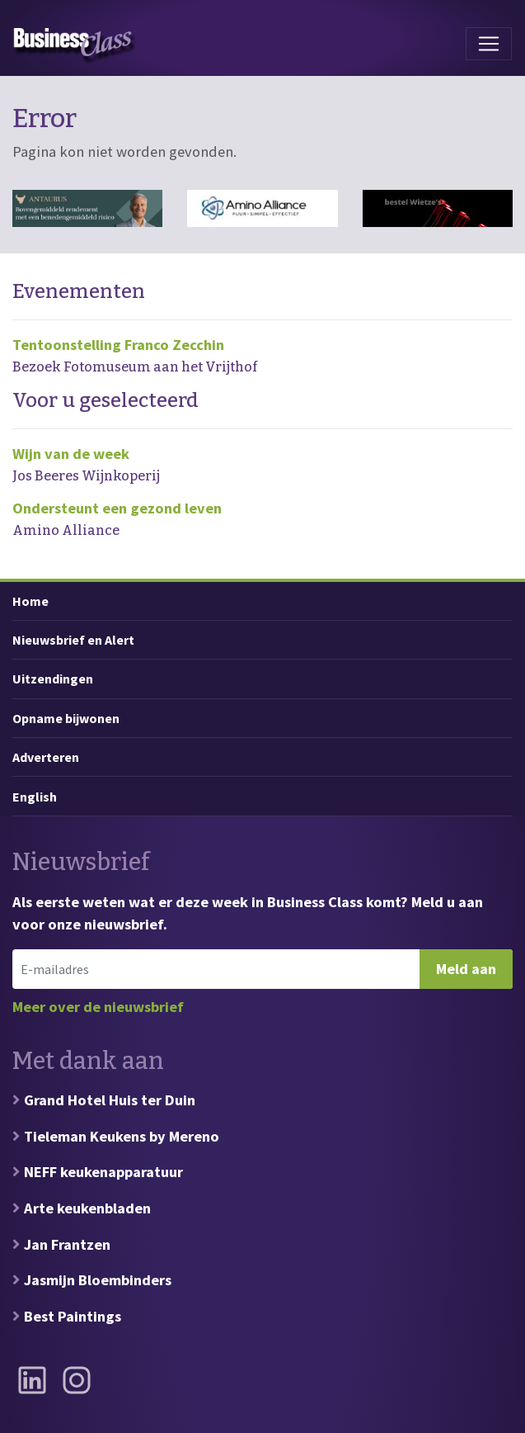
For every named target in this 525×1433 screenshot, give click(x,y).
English (34, 796)
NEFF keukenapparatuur (103, 1171)
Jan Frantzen (67, 1244)
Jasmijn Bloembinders (97, 1279)
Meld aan (466, 968)
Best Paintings (72, 1316)
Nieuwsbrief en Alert (73, 639)
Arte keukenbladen (87, 1208)
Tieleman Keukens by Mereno (121, 1136)
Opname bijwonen (66, 718)
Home (30, 601)
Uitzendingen (52, 678)
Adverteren (45, 757)
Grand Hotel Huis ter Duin (109, 1099)
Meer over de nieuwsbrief (98, 1006)
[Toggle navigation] (489, 43)
